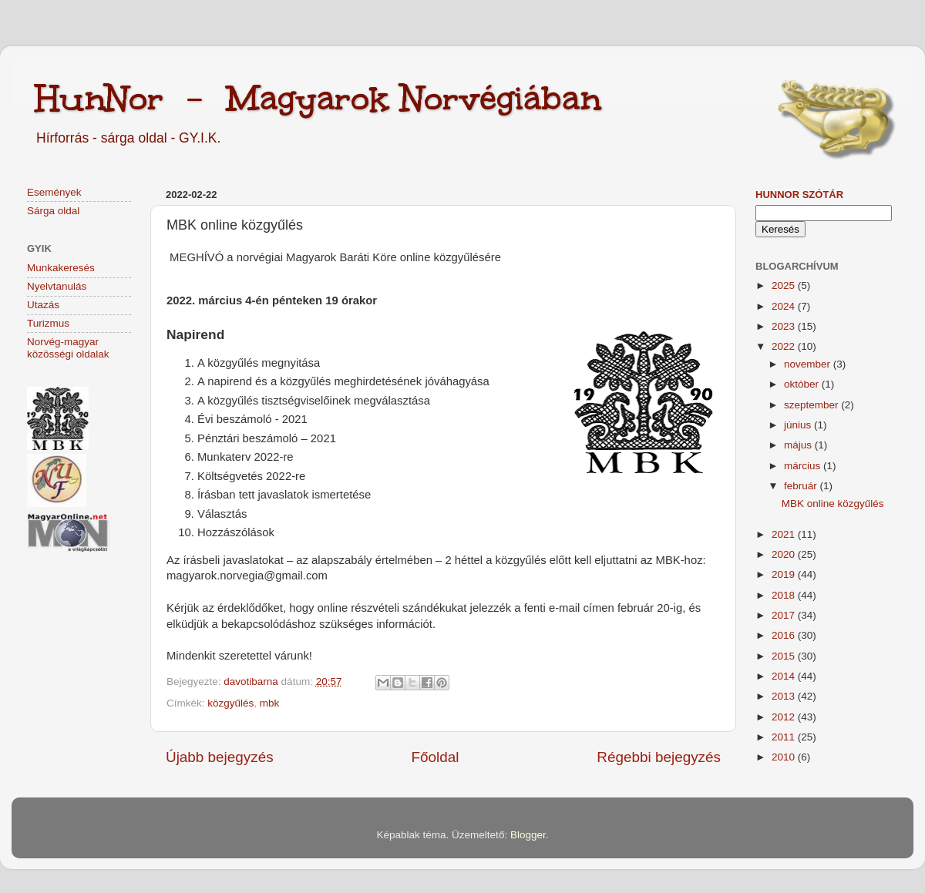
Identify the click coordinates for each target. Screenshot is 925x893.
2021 (785, 534)
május (799, 445)
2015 (785, 656)
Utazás (43, 305)
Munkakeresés (61, 268)
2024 (785, 306)
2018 (785, 595)
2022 (785, 346)
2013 (785, 696)
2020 (785, 554)
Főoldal (435, 757)
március (803, 466)
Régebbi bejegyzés (659, 757)
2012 (785, 717)
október (803, 384)
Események (54, 192)
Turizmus (48, 323)
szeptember (812, 405)
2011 (785, 737)
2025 (785, 285)
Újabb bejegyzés (220, 757)
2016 (785, 635)
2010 (785, 757)
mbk (270, 703)
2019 (785, 574)
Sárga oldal (53, 211)
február (802, 486)
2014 (785, 676)
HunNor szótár (799, 194)
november (808, 364)
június (799, 425)
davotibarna (252, 681)
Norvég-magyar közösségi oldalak (68, 348)
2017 (785, 615)
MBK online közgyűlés (833, 503)
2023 (785, 326)
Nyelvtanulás (56, 286)
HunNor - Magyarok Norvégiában (318, 98)
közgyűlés (230, 703)
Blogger (528, 835)
